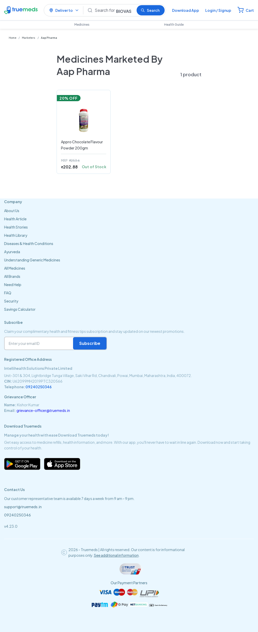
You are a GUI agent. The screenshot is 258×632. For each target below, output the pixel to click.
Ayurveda (12, 251)
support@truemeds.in (23, 506)
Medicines (82, 24)
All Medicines (14, 268)
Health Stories (16, 227)
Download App (185, 10)
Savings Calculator (19, 309)
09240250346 (38, 386)
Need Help (12, 284)
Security (11, 301)
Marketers (28, 37)
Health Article (15, 218)
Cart (250, 10)
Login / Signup (218, 10)
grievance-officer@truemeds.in (43, 410)
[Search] (113, 10)
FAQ (7, 292)
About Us (11, 210)
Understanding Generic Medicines (32, 260)
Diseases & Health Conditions (28, 243)
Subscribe (89, 343)
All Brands (12, 276)
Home (12, 37)
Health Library (15, 235)
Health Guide (174, 24)
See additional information (116, 555)
